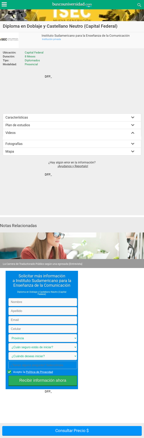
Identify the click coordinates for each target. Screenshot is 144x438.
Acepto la (32, 372)
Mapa (9, 151)
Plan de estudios (17, 125)
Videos (10, 133)
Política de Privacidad (39, 372)
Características (16, 117)
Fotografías (13, 144)
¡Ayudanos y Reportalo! (73, 166)
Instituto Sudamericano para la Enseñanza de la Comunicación (86, 35)
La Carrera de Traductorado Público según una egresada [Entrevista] (42, 263)
